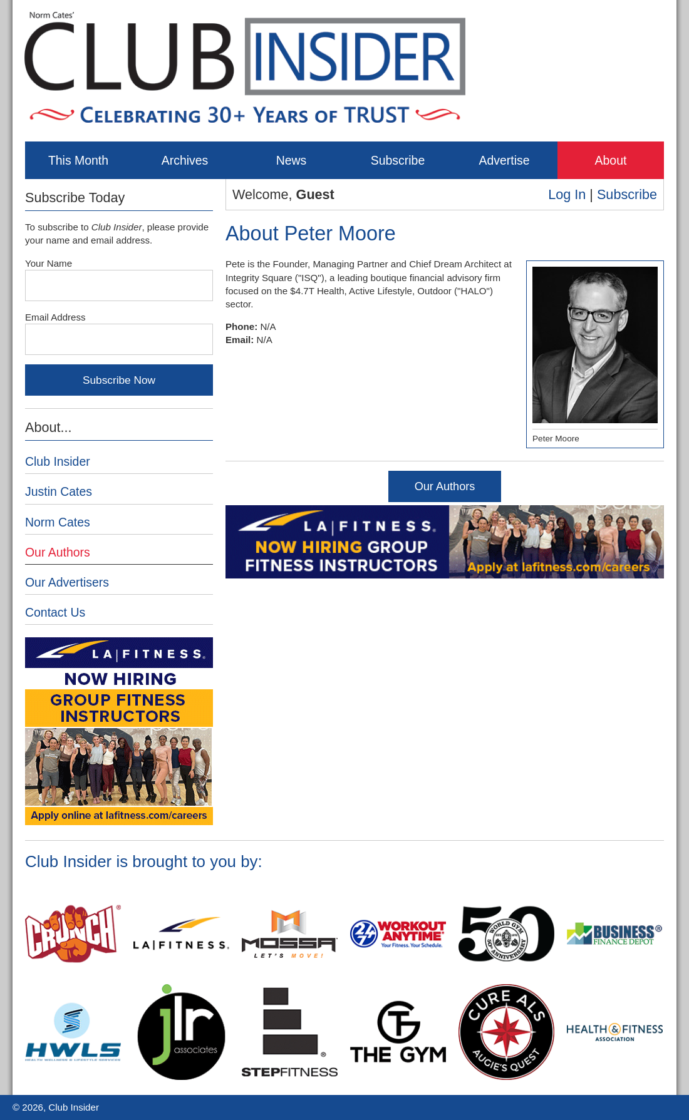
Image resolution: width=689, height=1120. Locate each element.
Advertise (504, 160)
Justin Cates (58, 491)
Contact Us (55, 612)
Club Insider (57, 461)
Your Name (48, 263)
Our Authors (445, 486)
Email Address (55, 317)
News (291, 160)
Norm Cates (57, 522)
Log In (567, 194)
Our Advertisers (67, 582)
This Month (78, 160)
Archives (185, 160)
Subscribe (398, 160)
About (611, 160)
